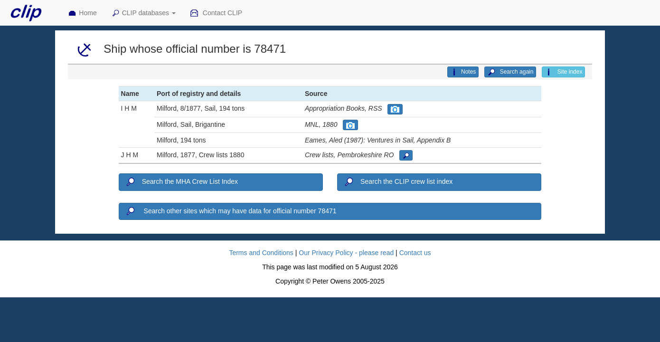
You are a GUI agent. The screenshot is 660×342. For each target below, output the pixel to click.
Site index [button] (563, 72)
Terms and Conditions (261, 252)
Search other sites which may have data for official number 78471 (231, 211)
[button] (395, 109)
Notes (463, 72)
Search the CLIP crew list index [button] (398, 182)
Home (82, 13)
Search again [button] (510, 72)
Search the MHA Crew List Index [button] (181, 182)
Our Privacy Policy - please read (346, 252)
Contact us (415, 252)
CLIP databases (143, 13)
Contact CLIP (216, 13)
